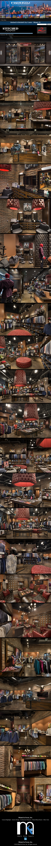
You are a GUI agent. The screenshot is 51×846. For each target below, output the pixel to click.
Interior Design (15, 819)
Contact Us (31, 836)
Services (25, 836)
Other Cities (46, 819)
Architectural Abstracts (25, 819)
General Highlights (6, 819)
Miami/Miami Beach (37, 819)
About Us (19, 836)
